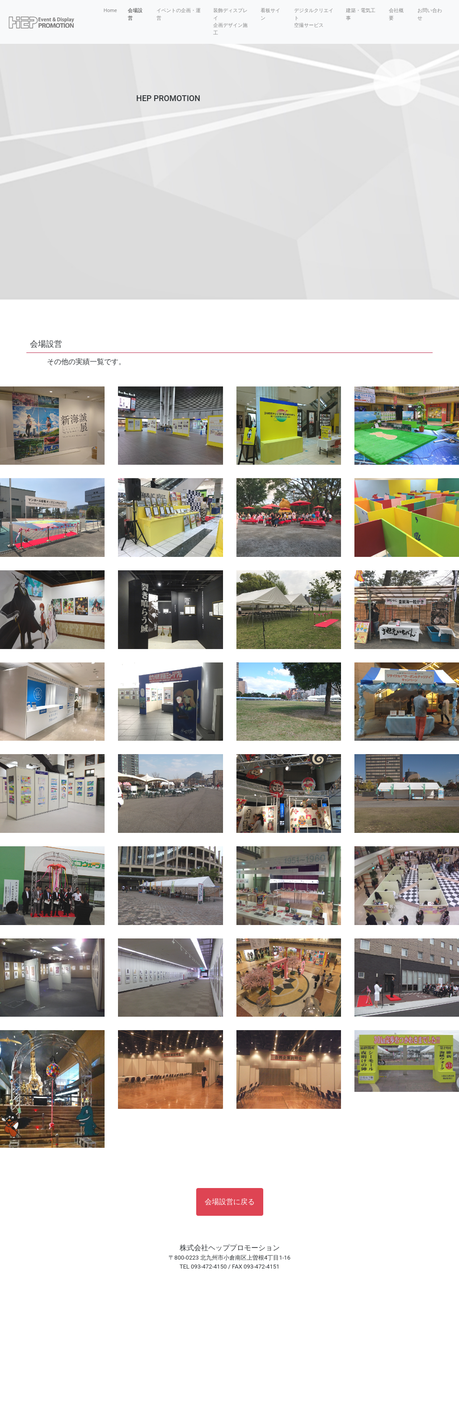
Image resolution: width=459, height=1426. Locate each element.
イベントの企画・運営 (178, 14)
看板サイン (270, 14)
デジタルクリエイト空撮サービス (313, 18)
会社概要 (396, 14)
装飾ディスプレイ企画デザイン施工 (230, 22)
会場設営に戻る (230, 1201)
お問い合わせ (429, 14)
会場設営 (135, 14)
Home (112, 10)
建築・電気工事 (360, 14)
